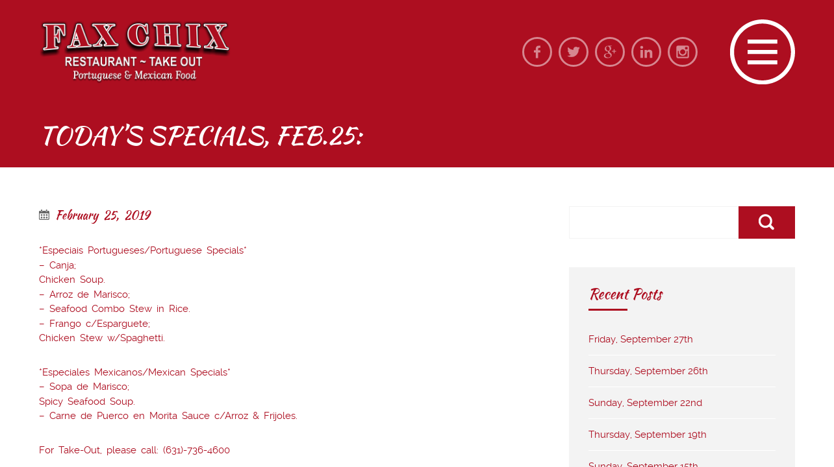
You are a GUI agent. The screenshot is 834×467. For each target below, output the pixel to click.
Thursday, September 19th (647, 434)
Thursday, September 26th (648, 371)
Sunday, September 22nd (645, 403)
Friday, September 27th (640, 339)
